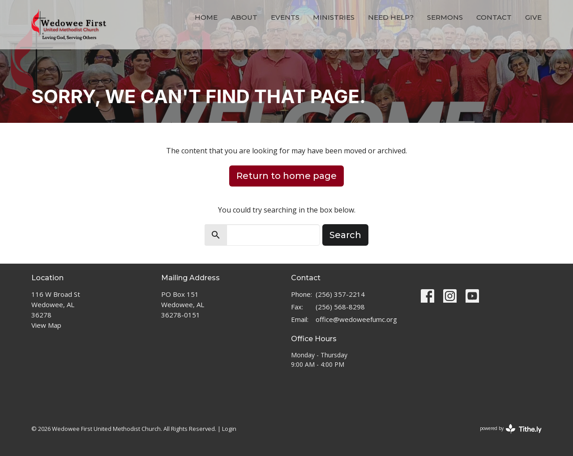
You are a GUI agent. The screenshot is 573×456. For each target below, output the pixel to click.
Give (533, 17)
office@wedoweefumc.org (356, 319)
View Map (46, 325)
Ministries (334, 17)
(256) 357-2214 (340, 294)
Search (345, 235)
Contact (494, 17)
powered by (511, 429)
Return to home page (286, 175)
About (244, 17)
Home (206, 17)
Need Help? (391, 17)
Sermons (445, 17)
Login (229, 429)
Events (285, 17)
